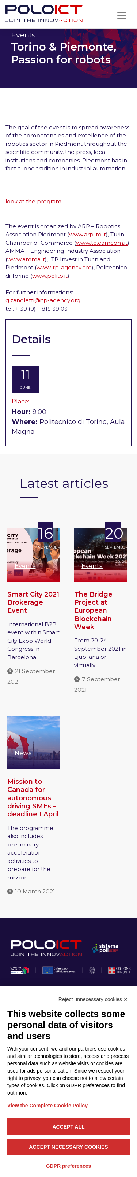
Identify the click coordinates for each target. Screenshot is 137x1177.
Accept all (68, 1127)
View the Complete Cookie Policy (47, 1105)
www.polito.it (50, 275)
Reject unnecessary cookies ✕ (93, 999)
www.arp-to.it (87, 234)
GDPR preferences (68, 1166)
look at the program (33, 201)
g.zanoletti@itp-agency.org (42, 300)
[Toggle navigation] (122, 15)
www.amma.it (26, 259)
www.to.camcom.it (102, 242)
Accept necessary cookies (68, 1147)
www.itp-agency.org (64, 267)
